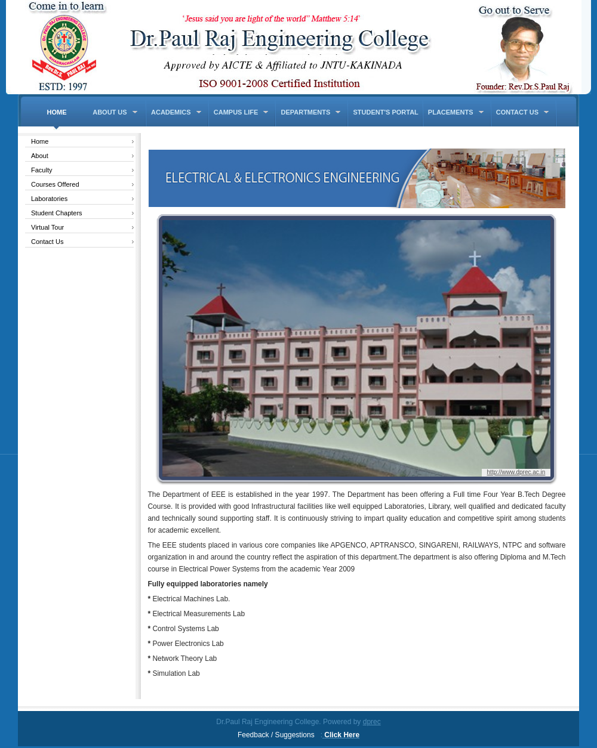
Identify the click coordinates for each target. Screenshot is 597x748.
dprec (372, 722)
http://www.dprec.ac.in (516, 472)
